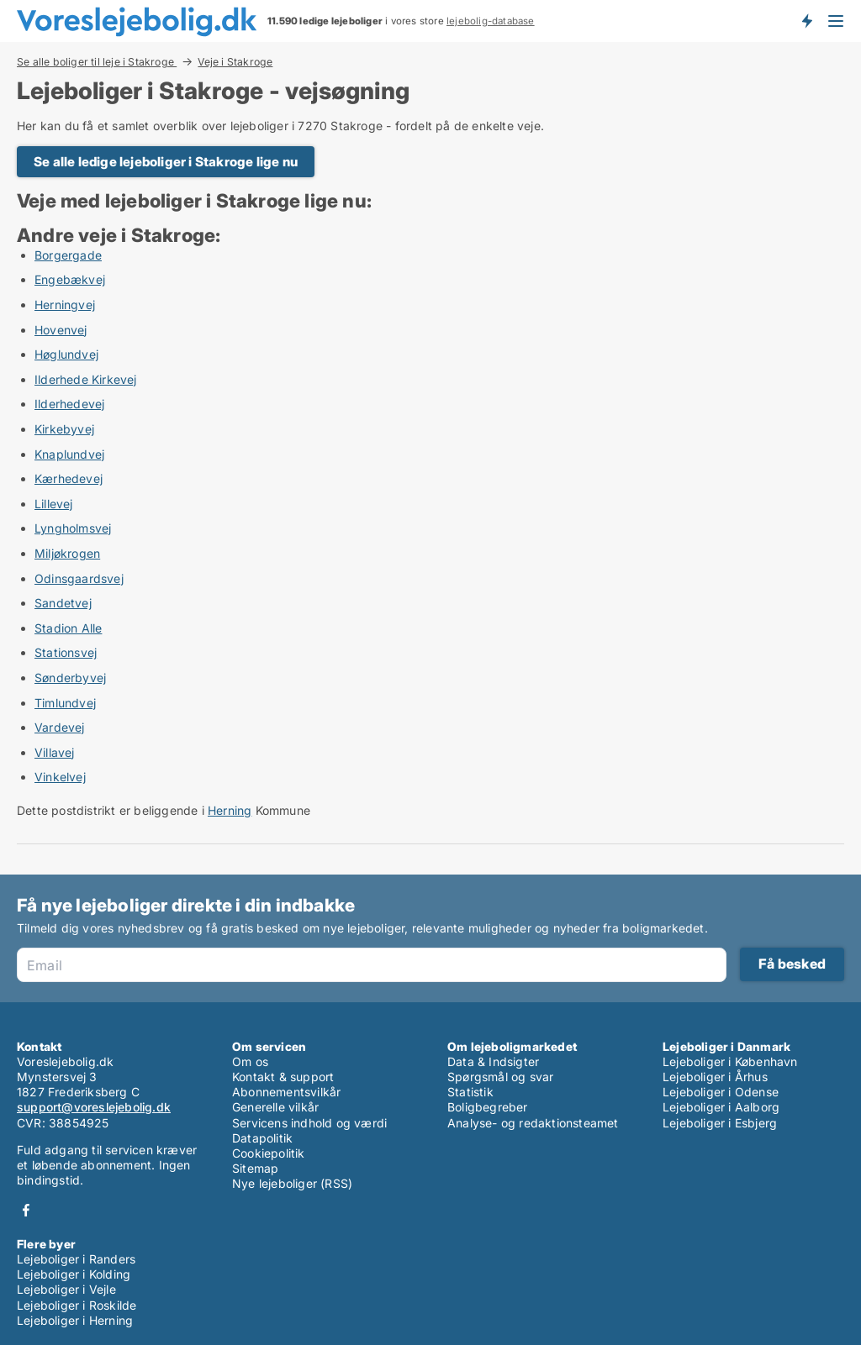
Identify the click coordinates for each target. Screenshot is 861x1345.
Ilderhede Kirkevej (85, 379)
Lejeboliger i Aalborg (721, 1107)
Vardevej (59, 727)
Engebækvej (69, 279)
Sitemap (255, 1168)
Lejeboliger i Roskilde (76, 1305)
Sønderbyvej (70, 677)
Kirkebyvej (64, 429)
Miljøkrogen (67, 553)
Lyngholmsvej (72, 528)
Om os (250, 1061)
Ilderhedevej (69, 404)
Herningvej (64, 304)
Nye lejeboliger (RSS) (292, 1183)
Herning (229, 810)
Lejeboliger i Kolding (73, 1274)
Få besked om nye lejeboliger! (806, 21)
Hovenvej (60, 330)
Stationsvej (65, 652)
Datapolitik (262, 1138)
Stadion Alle (68, 628)
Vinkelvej (60, 777)
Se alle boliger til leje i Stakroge (97, 61)
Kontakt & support (283, 1076)
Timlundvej (65, 703)
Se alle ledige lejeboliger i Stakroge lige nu (166, 162)
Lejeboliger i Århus (715, 1076)
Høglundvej (66, 354)
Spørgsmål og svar (500, 1076)
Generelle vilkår (275, 1107)
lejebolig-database (490, 21)
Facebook (26, 1210)
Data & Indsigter (493, 1061)
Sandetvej (63, 603)
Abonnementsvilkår (286, 1092)
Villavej (54, 752)
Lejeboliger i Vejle (66, 1289)
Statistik (470, 1092)
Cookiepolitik (268, 1153)
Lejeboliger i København (730, 1061)
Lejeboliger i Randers (76, 1259)
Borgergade (68, 255)
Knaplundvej (69, 454)
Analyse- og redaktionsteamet (533, 1123)
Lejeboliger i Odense (721, 1092)
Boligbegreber (487, 1107)
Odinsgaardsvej (79, 578)
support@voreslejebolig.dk (94, 1107)
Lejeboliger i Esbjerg (720, 1123)
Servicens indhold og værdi (309, 1123)
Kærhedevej (68, 478)
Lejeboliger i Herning (75, 1320)
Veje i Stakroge (235, 62)
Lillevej (53, 503)
